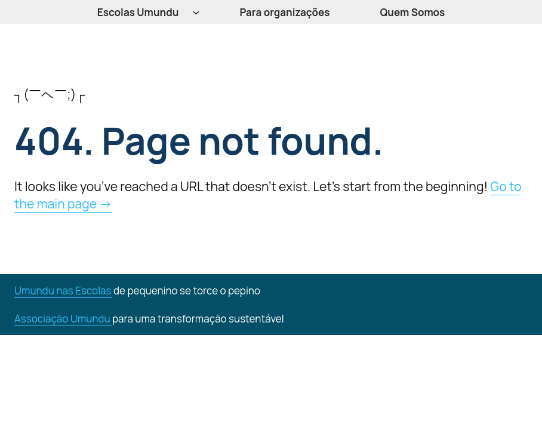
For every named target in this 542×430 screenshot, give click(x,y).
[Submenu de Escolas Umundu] (196, 12)
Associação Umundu (63, 318)
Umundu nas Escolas (63, 290)
